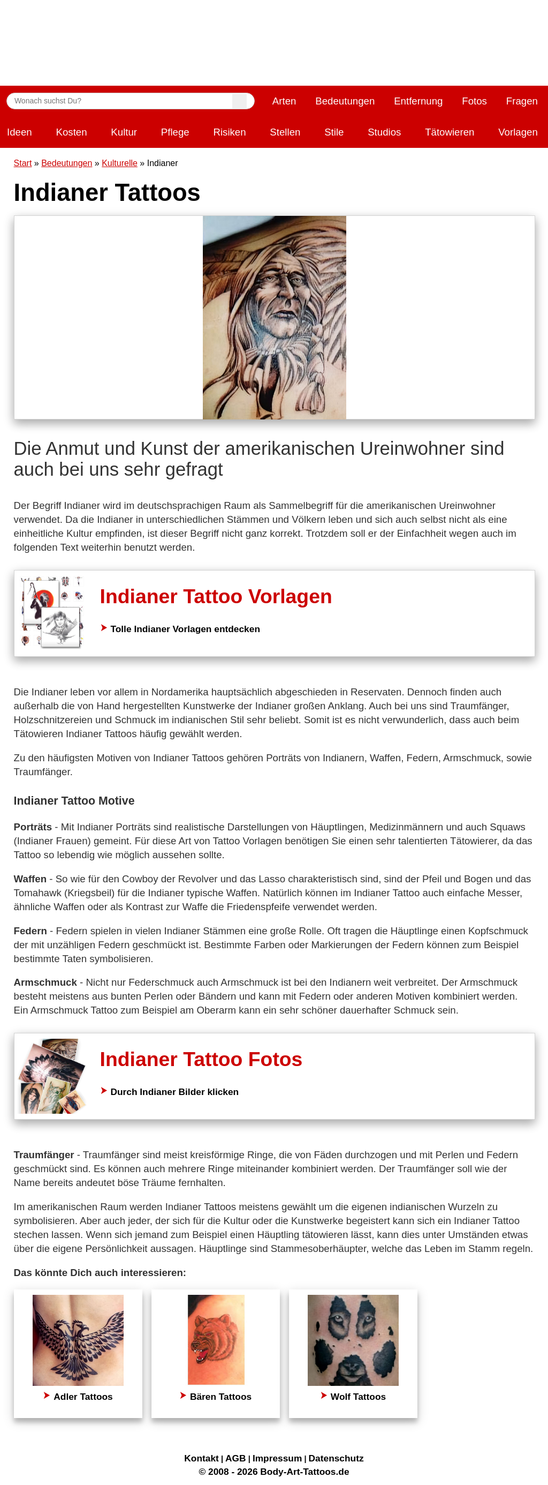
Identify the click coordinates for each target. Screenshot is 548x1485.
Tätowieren (449, 132)
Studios (384, 132)
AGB (235, 1458)
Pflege (175, 132)
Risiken (229, 132)
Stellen (285, 132)
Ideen (19, 132)
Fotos (474, 101)
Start (23, 163)
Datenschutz (336, 1458)
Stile (334, 132)
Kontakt (201, 1458)
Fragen (522, 101)
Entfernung (418, 101)
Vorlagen (518, 132)
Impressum (277, 1458)
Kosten (71, 132)
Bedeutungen (345, 101)
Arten (284, 101)
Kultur (124, 132)
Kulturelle (120, 163)
